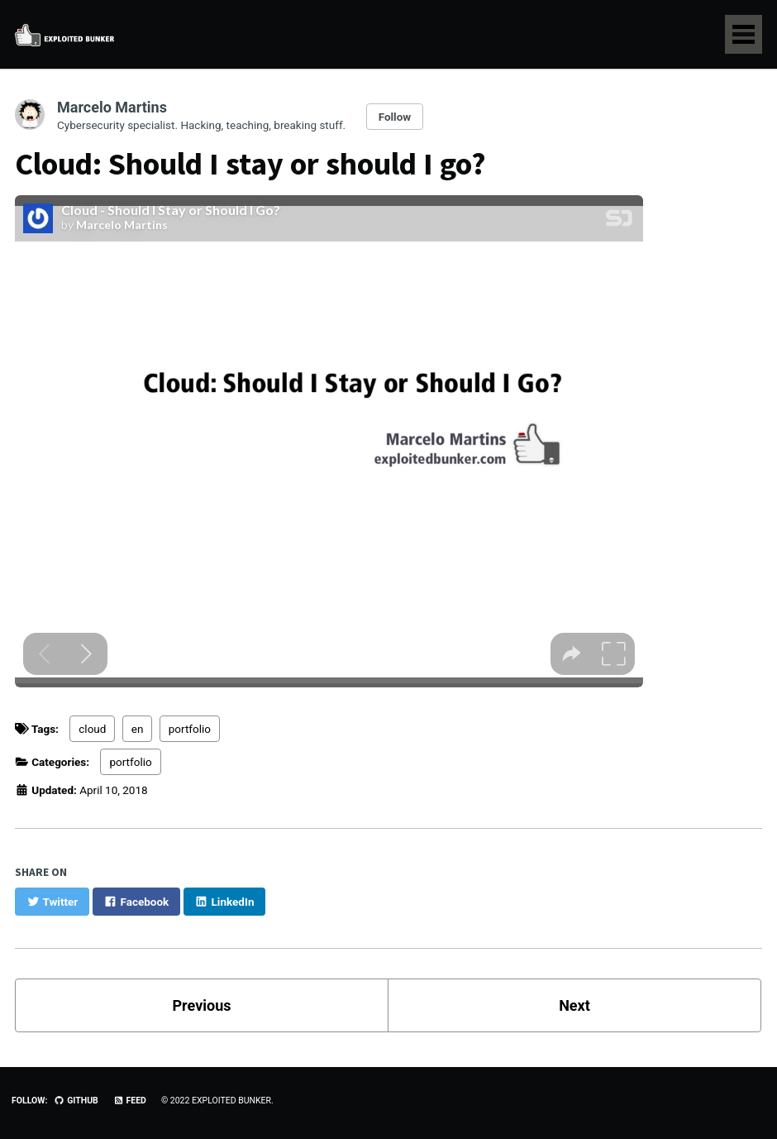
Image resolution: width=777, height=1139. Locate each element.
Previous (202, 1005)
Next (574, 1005)
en (137, 728)
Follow (395, 116)
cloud (92, 728)
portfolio (190, 728)
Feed (129, 1100)
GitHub (76, 1100)
